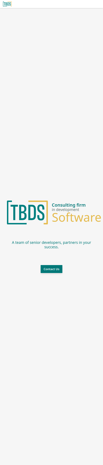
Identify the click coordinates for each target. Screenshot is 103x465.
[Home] (7, 4)
